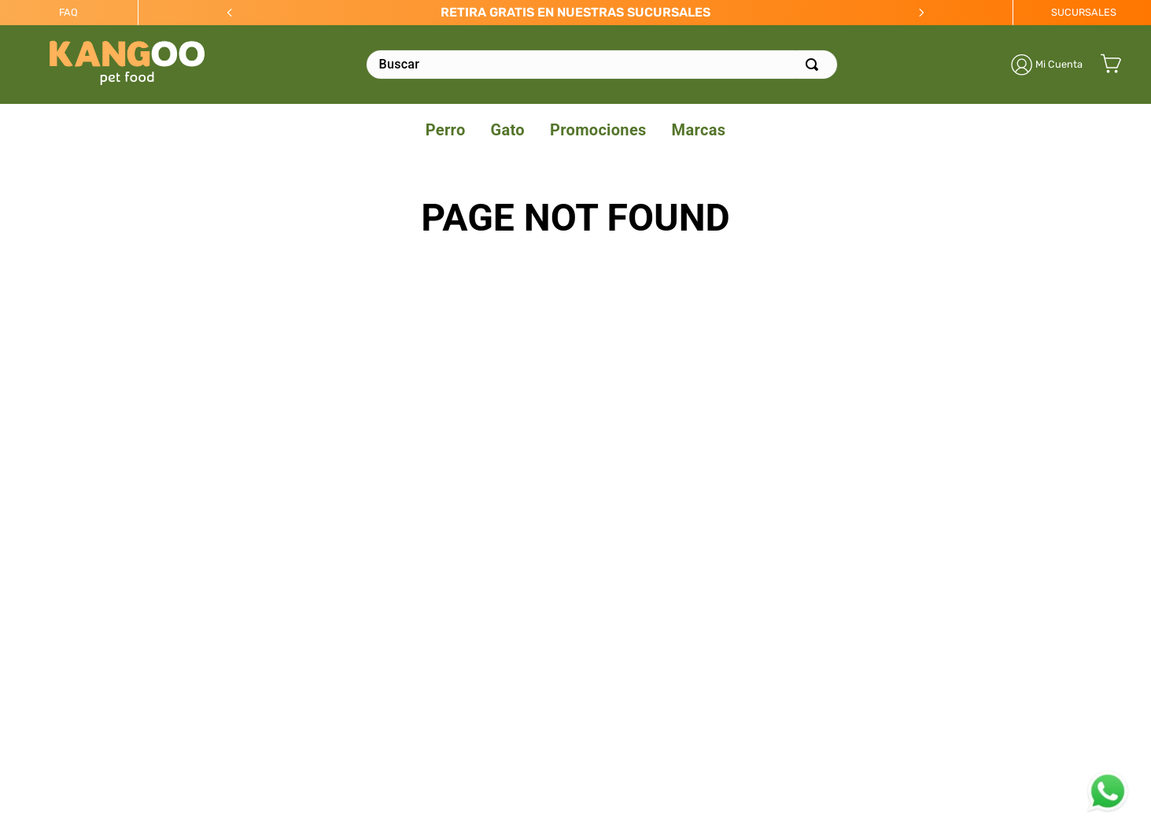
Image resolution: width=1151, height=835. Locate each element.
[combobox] (602, 64)
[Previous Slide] (230, 13)
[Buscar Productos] (815, 64)
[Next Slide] (921, 13)
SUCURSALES (1083, 12)
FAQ (68, 12)
